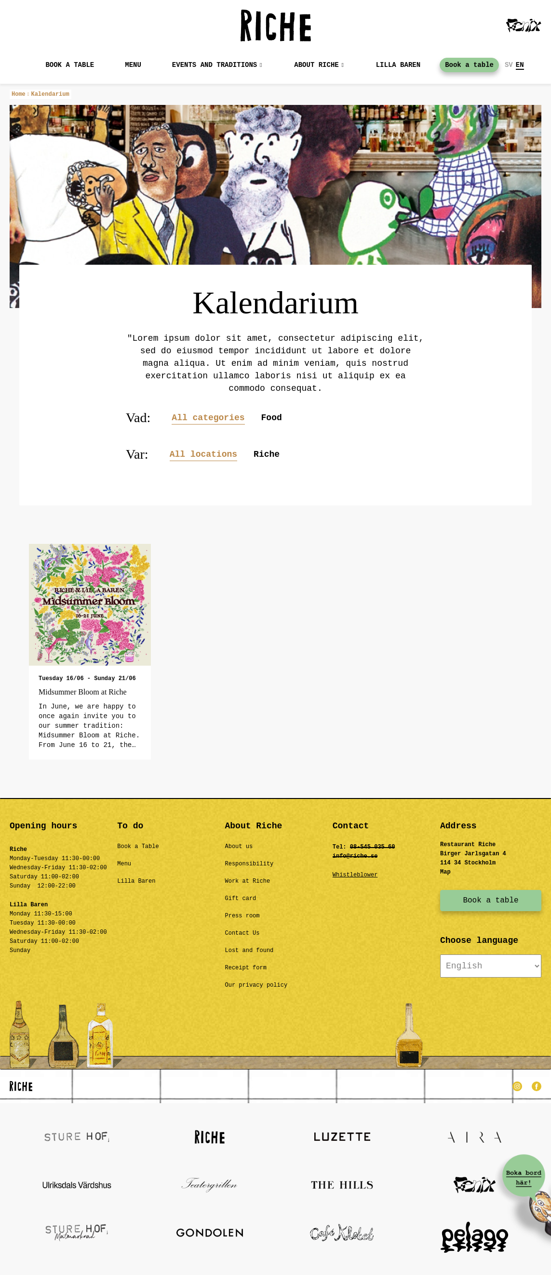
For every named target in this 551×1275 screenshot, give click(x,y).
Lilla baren (398, 65)
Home (19, 94)
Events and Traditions (214, 65)
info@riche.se (355, 856)
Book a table (69, 65)
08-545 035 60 (372, 847)
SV (509, 65)
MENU (133, 65)
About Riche (316, 65)
